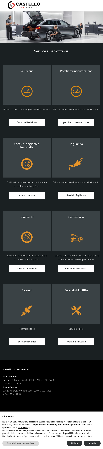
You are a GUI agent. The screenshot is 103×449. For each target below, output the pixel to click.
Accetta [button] (92, 443)
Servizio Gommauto (26, 269)
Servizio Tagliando (76, 195)
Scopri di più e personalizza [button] (20, 443)
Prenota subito (27, 196)
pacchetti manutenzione (76, 123)
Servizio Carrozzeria (76, 269)
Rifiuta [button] (74, 443)
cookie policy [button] (23, 427)
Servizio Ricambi (27, 342)
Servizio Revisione (27, 123)
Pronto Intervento (76, 342)
